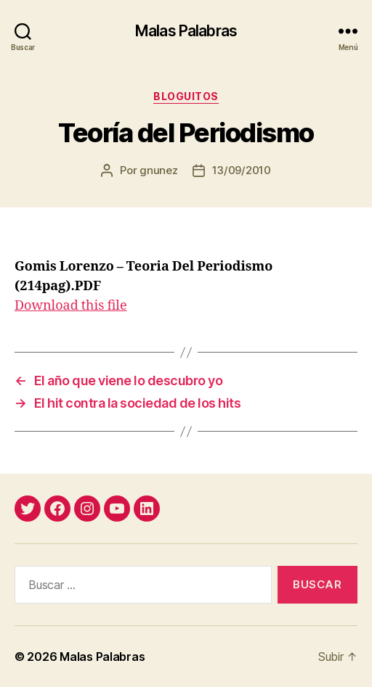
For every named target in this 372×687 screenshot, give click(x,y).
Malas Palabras (186, 30)
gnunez (158, 170)
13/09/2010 (241, 170)
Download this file (71, 305)
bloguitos (186, 96)
